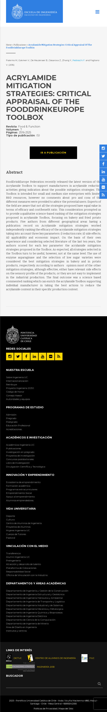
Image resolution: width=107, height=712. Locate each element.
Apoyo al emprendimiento (20, 496)
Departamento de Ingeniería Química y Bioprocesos (34, 612)
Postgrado (11, 421)
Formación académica (18, 485)
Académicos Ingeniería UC (20, 444)
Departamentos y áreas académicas (36, 583)
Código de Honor (15, 391)
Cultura (10, 519)
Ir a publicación (53, 152)
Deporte (10, 516)
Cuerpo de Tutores (16, 534)
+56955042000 (69, 703)
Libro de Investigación (18, 462)
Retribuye (11, 384)
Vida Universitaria (21, 508)
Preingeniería (13, 560)
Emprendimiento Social (19, 493)
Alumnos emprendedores (20, 500)
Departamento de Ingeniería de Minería (27, 623)
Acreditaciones (14, 429)
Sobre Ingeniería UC (17, 377)
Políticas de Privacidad (45, 708)
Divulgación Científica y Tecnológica (25, 466)
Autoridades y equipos (18, 399)
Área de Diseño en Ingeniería (21, 627)
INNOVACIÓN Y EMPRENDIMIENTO (30, 475)
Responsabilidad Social (18, 571)
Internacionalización (17, 380)
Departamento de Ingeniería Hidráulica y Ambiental (34, 597)
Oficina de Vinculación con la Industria (27, 575)
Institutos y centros (16, 630)
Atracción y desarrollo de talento (23, 564)
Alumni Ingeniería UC (18, 556)
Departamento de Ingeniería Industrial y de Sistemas (34, 605)
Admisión (11, 414)
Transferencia (13, 553)
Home (9, 45)
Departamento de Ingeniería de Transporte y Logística (35, 601)
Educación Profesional (18, 425)
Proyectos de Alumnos (18, 526)
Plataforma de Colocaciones (21, 567)
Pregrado (11, 418)
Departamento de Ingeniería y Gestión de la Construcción (37, 590)
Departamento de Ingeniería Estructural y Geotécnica (35, 594)
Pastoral (10, 537)
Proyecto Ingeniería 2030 (20, 388)
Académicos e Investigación (29, 437)
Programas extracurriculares (21, 489)
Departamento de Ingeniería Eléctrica (26, 616)
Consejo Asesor (14, 395)
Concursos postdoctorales (20, 459)
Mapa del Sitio (66, 708)
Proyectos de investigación (20, 455)
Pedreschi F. (79, 60)
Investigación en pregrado (20, 452)
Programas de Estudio (25, 407)
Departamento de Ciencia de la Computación (30, 619)
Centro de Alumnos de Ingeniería (24, 523)
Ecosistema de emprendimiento (23, 482)
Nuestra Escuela (20, 370)
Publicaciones (20, 45)
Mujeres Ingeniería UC (18, 530)
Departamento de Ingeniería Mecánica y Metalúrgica (34, 608)
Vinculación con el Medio (27, 546)
